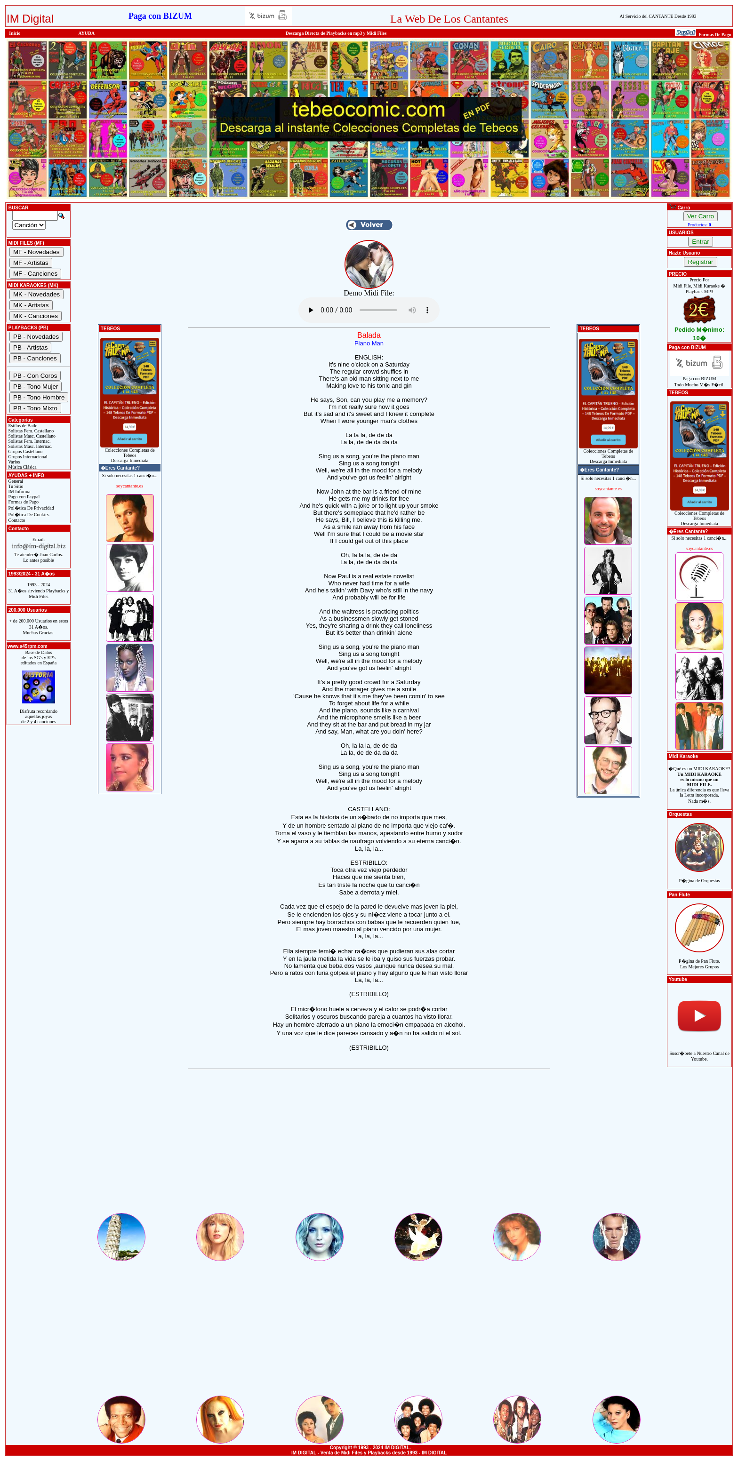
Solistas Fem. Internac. (28, 441)
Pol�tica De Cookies (28, 514)
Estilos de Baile (22, 425)
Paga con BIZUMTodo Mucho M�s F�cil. (699, 379)
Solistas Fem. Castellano (30, 430)
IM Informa (18, 491)
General (15, 481)
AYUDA (87, 33)
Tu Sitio (15, 486)
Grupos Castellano (24, 451)
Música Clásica (22, 467)
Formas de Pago (23, 501)
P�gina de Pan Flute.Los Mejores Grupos (699, 958)
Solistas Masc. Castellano (31, 436)
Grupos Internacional (27, 456)
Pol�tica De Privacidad (30, 508)
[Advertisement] (369, 1146)
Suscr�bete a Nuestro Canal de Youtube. (699, 1051)
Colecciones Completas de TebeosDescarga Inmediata (129, 453)
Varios (13, 461)
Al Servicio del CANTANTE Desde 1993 (657, 16)
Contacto (16, 520)
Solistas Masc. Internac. (29, 446)
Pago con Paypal (23, 496)
